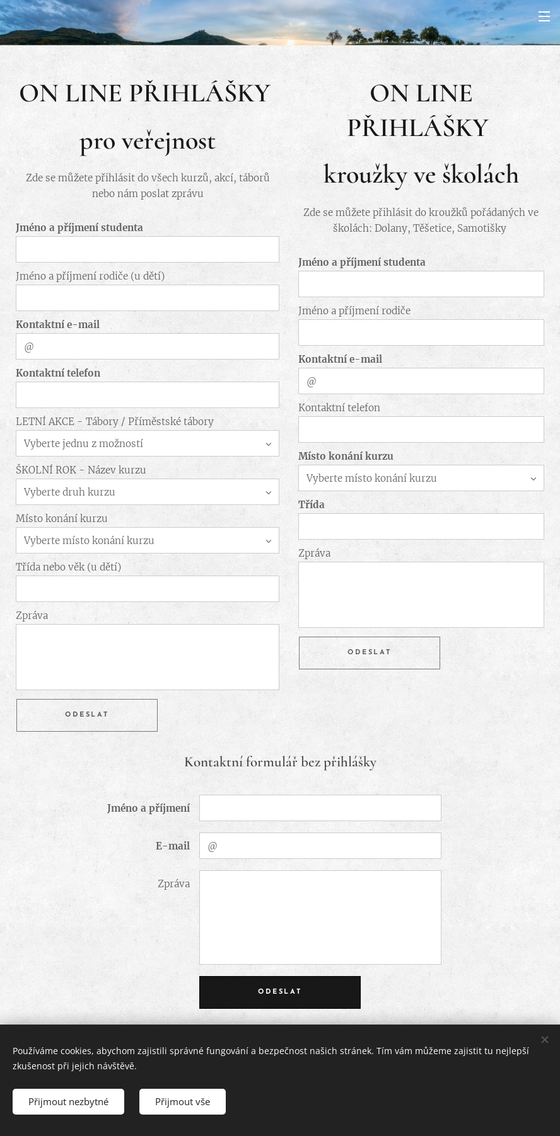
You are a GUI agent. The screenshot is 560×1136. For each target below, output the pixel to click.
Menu (544, 16)
